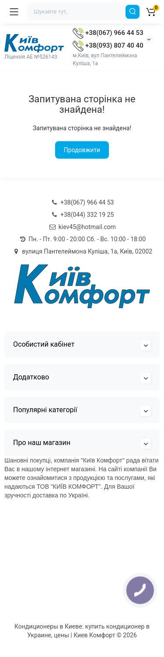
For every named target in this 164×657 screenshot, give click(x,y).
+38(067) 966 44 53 (108, 33)
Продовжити (82, 149)
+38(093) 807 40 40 (108, 45)
